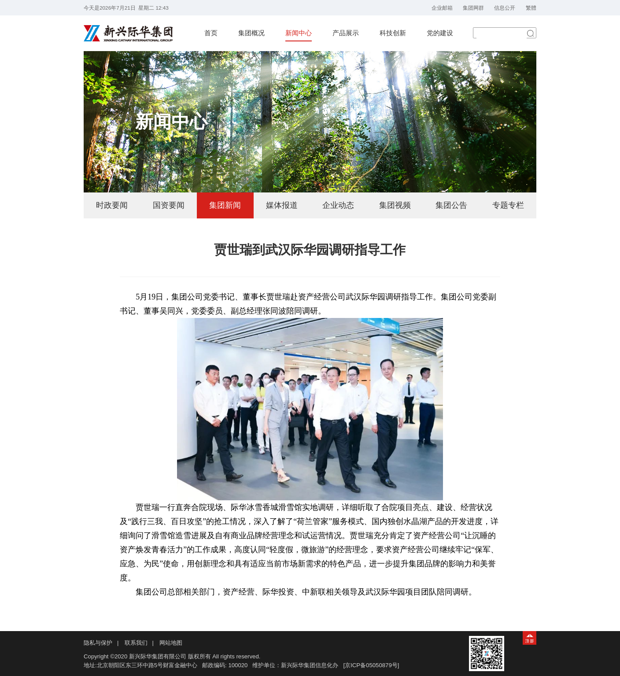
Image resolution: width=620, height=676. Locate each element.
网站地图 (170, 642)
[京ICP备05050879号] (371, 665)
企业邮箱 (442, 8)
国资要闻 (169, 205)
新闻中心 (298, 33)
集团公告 (451, 205)
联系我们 (136, 642)
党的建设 (440, 33)
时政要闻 (112, 205)
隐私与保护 (98, 642)
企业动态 (338, 205)
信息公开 (504, 8)
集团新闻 (225, 205)
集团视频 (395, 205)
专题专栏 (508, 205)
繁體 (531, 8)
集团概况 (251, 33)
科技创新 (393, 33)
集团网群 (473, 8)
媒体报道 (282, 205)
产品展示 (345, 33)
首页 (211, 33)
